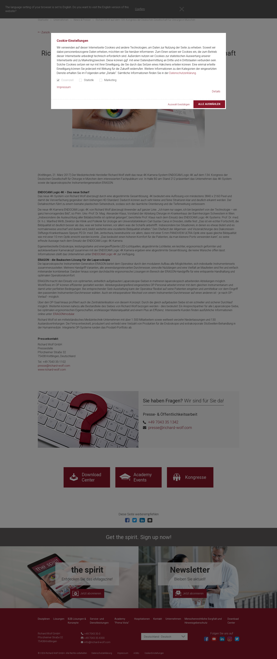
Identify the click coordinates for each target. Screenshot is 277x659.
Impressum (64, 87)
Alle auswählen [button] (209, 104)
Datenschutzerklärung (182, 73)
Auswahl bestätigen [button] (179, 104)
